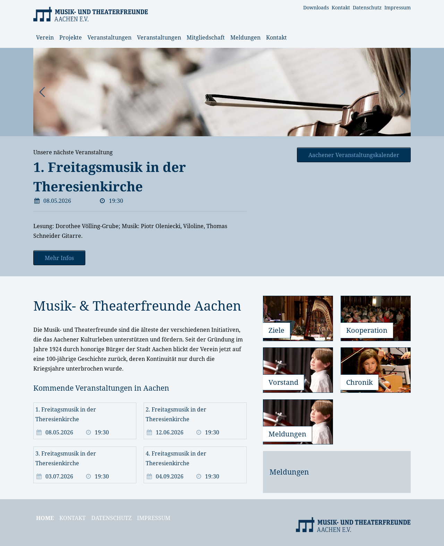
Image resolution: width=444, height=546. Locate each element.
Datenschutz (367, 7)
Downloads (316, 7)
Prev (42, 92)
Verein (45, 37)
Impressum (397, 7)
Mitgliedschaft (206, 37)
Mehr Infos (59, 258)
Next (401, 92)
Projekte (70, 37)
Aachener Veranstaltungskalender (353, 155)
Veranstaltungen (109, 37)
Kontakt (341, 7)
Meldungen (245, 37)
